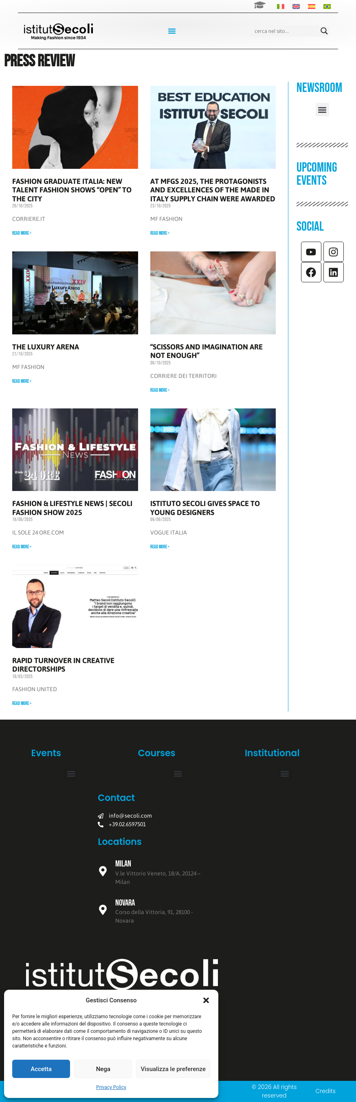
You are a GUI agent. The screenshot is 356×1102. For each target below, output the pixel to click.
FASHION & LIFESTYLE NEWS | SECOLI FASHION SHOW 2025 (72, 508)
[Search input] (285, 31)
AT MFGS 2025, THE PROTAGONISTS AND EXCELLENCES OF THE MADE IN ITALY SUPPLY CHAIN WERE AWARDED (212, 190)
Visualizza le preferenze (173, 1069)
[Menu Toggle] (172, 31)
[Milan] (103, 871)
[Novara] (103, 910)
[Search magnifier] (324, 31)
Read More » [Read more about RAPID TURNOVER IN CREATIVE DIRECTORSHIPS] (21, 703)
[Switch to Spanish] (311, 6)
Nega (103, 1069)
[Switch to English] (296, 6)
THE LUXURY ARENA (45, 347)
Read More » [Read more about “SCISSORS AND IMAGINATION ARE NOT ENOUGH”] (159, 390)
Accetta (41, 1069)
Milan (123, 864)
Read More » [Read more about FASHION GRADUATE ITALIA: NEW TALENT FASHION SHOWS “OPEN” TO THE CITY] (21, 233)
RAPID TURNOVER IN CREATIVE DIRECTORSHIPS (63, 665)
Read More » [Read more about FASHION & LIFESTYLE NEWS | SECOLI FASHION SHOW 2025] (21, 547)
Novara (125, 903)
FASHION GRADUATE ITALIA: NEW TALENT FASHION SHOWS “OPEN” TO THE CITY (72, 190)
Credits (325, 1091)
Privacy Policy (111, 1087)
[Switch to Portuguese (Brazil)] (327, 6)
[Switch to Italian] (280, 6)
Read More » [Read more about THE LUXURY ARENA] (21, 381)
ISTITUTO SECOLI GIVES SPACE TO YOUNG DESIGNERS (205, 508)
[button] (206, 1000)
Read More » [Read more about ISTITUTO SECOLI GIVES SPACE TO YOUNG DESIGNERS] (159, 547)
